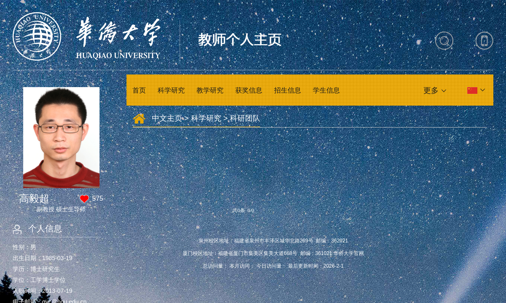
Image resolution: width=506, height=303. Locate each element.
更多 (431, 90)
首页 (139, 90)
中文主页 (167, 118)
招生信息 (287, 90)
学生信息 (326, 90)
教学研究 (209, 90)
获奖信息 (248, 90)
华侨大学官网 (349, 253)
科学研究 (171, 90)
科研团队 (245, 118)
